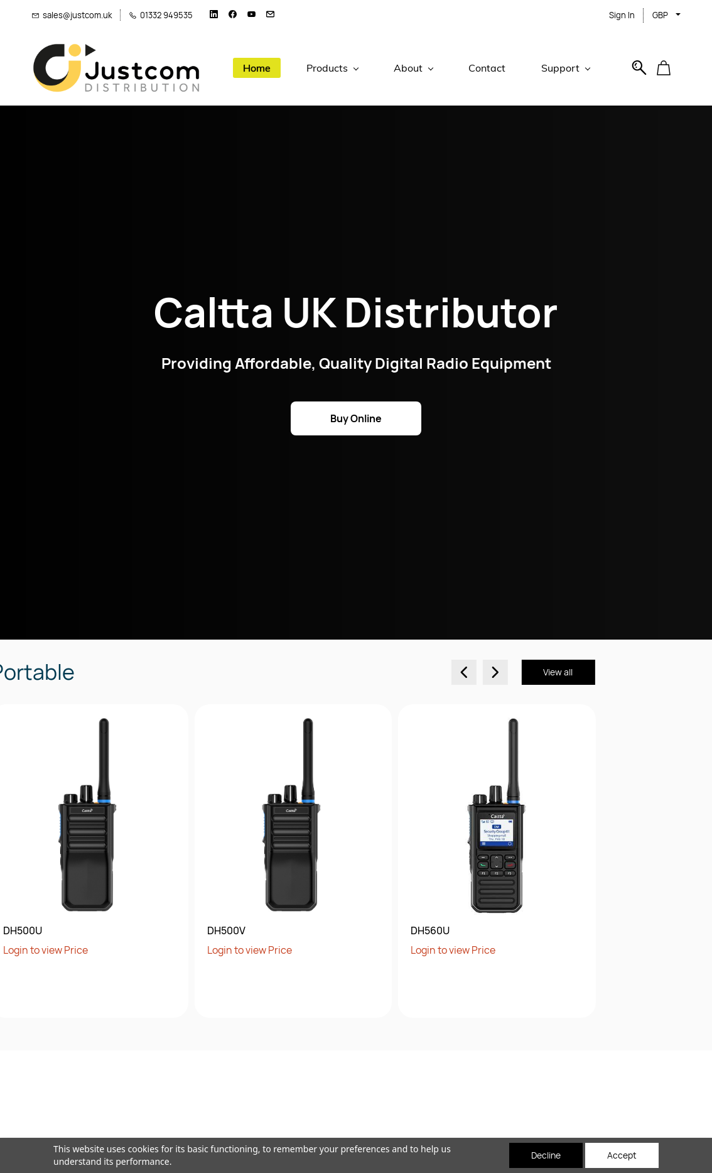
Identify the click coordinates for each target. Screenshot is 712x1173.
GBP (660, 15)
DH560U (286, 931)
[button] (668, 67)
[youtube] (251, 15)
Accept (622, 1155)
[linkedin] (214, 15)
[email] (270, 15)
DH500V (82, 931)
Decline (546, 1155)
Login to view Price (105, 950)
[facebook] (233, 15)
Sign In (622, 15)
